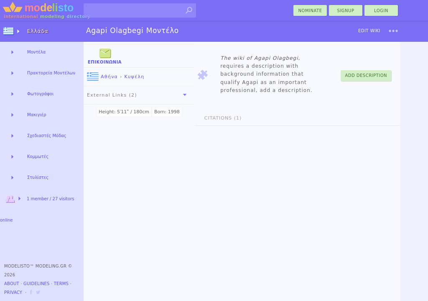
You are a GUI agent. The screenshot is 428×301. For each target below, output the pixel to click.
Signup (345, 10)
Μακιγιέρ (36, 114)
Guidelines (36, 283)
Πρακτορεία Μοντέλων (51, 73)
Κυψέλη (134, 76)
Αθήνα (102, 76)
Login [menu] (381, 10)
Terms (61, 283)
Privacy (13, 292)
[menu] (393, 31)
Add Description (366, 75)
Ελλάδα (37, 31)
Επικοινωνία (105, 55)
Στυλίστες (37, 177)
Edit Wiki (369, 30)
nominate (310, 10)
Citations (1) (223, 118)
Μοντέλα (36, 52)
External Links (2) (138, 95)
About (11, 283)
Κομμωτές (37, 156)
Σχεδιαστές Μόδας (46, 135)
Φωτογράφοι (40, 94)
